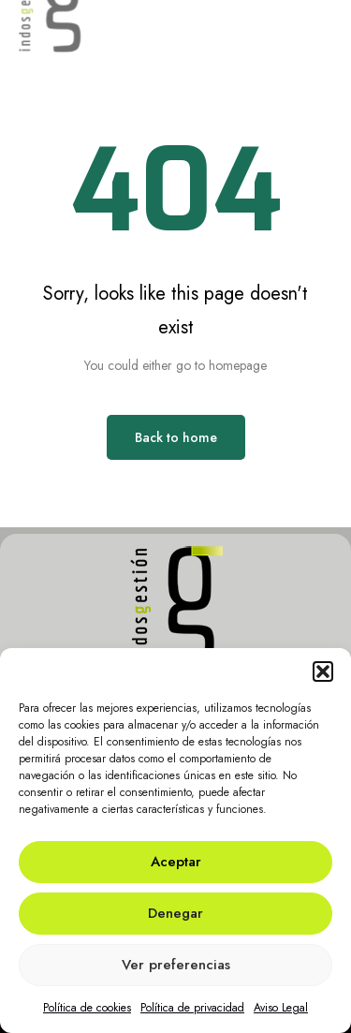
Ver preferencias (176, 964)
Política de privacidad (192, 1007)
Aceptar (176, 861)
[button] (323, 671)
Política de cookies (87, 1007)
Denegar (175, 913)
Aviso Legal (281, 1007)
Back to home (176, 437)
